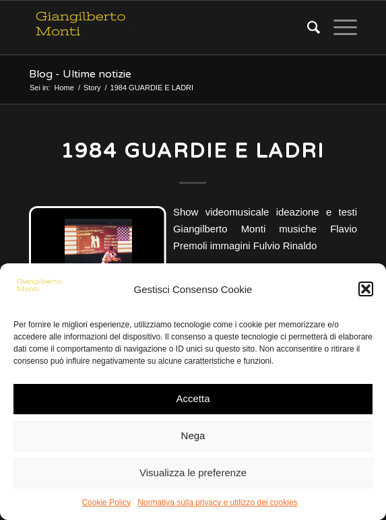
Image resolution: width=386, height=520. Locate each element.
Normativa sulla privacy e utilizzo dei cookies (217, 502)
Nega (193, 435)
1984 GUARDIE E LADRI (193, 151)
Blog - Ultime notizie (80, 74)
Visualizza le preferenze (193, 472)
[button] (366, 289)
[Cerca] (307, 28)
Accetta (193, 398)
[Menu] (338, 28)
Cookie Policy (106, 502)
